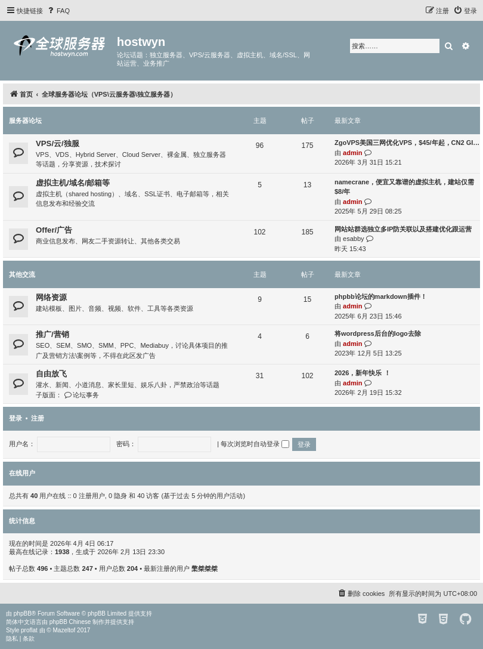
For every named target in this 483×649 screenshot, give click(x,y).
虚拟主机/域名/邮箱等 (73, 182)
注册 (37, 418)
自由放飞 (51, 373)
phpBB (23, 613)
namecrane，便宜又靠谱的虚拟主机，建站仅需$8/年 (404, 187)
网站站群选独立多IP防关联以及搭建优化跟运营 (403, 229)
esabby (353, 238)
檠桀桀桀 (204, 568)
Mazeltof (64, 630)
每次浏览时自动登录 (255, 443)
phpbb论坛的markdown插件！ (381, 296)
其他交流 (22, 274)
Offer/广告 (54, 229)
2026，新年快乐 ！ (363, 372)
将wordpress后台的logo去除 (378, 333)
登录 (15, 418)
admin (352, 152)
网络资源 (51, 297)
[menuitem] (58, 11)
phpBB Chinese (70, 622)
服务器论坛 (25, 120)
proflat (29, 630)
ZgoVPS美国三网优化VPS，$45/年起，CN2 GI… (407, 142)
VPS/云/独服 (57, 143)
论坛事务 (81, 394)
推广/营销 (52, 334)
